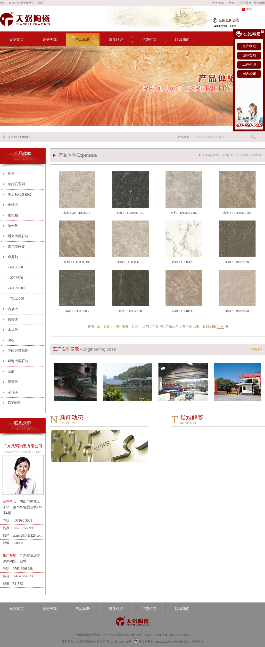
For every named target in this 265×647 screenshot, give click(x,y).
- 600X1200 (16, 288)
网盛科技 (197, 641)
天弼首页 (16, 40)
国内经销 (249, 74)
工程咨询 (249, 64)
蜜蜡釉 (13, 215)
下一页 (114, 326)
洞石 (11, 173)
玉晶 (11, 371)
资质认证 (116, 40)
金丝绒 (13, 205)
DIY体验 (14, 402)
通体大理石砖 (18, 236)
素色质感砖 (16, 246)
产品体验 (82, 40)
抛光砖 (13, 226)
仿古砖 (13, 319)
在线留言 (232, 3)
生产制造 (249, 46)
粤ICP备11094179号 (119, 641)
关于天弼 (245, 3)
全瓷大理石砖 (18, 361)
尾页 (125, 326)
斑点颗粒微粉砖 (20, 194)
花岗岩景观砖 (18, 350)
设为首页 (218, 3)
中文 (247, 9)
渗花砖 (13, 392)
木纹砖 (13, 330)
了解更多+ (255, 349)
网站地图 (259, 3)
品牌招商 (149, 40)
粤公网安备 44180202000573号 (158, 641)
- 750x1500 (16, 298)
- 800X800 (15, 278)
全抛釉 (13, 257)
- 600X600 (15, 267)
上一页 (102, 326)
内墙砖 (13, 309)
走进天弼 (49, 40)
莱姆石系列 (16, 184)
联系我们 (182, 40)
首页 (91, 326)
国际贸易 (249, 55)
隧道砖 (13, 382)
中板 (11, 340)
